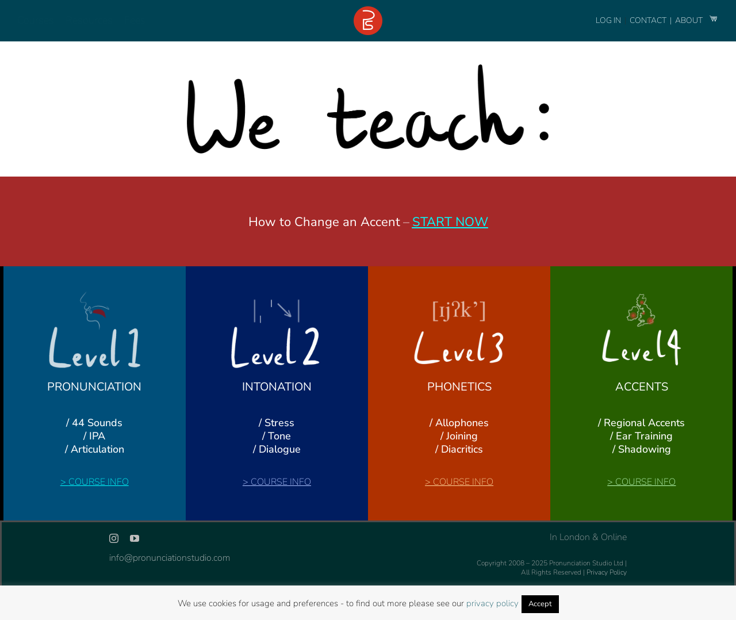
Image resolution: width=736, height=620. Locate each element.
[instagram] (113, 538)
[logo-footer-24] (368, 11)
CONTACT (649, 20)
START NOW (450, 222)
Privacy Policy (606, 572)
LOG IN (608, 20)
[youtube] (134, 538)
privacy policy (492, 603)
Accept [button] (540, 604)
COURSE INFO (98, 482)
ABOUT (689, 20)
